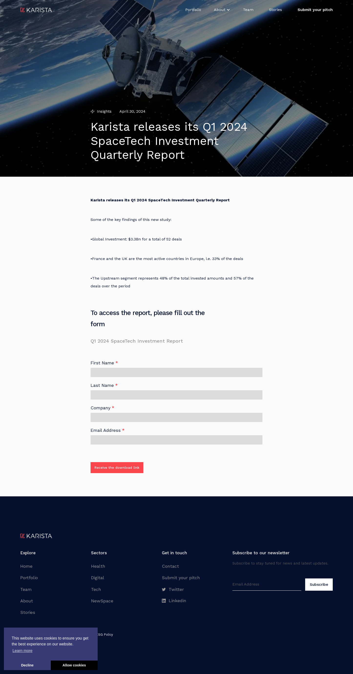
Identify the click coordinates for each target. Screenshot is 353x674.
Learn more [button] (22, 651)
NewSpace (102, 600)
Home (26, 566)
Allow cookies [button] (74, 665)
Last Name (104, 385)
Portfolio (193, 9)
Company (102, 407)
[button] (222, 10)
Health (98, 566)
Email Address (108, 430)
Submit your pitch (181, 577)
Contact (170, 566)
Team (248, 9)
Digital (97, 577)
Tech (96, 589)
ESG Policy (104, 634)
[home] (36, 9)
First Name (104, 362)
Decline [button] (27, 665)
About (26, 600)
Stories (275, 9)
